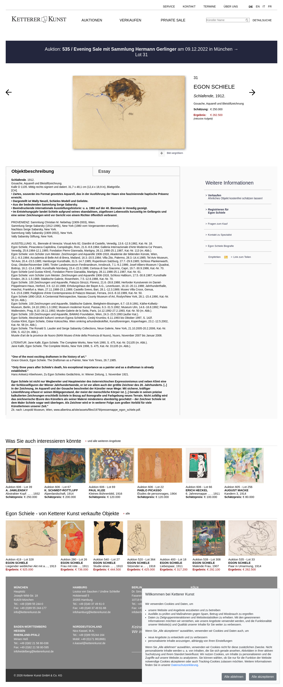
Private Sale (173, 20)
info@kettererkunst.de (27, 612)
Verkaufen (130, 20)
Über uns (231, 6)
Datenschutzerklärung (184, 665)
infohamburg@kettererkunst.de (91, 612)
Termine (209, 6)
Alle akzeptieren (263, 676)
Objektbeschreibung (32, 171)
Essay (104, 171)
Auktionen (92, 20)
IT (264, 6)
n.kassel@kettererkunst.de (89, 643)
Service (169, 6)
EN (258, 6)
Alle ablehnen (233, 676)
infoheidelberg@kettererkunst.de (34, 651)
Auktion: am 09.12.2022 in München (139, 49)
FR (270, 6)
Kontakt (189, 6)
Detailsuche (262, 20)
